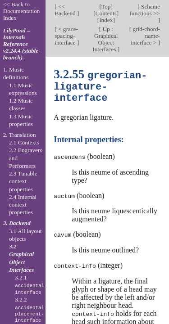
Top (105, 6)
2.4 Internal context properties (23, 205)
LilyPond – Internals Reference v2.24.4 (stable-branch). (22, 44)
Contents (106, 13)
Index (106, 20)
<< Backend (66, 10)
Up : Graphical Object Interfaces (105, 39)
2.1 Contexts (24, 142)
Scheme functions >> (144, 10)
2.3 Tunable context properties (23, 181)
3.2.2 (31, 310)
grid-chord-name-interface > (145, 36)
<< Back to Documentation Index (21, 11)
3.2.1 (31, 285)
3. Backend (17, 223)
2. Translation (19, 134)
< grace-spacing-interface (66, 36)
